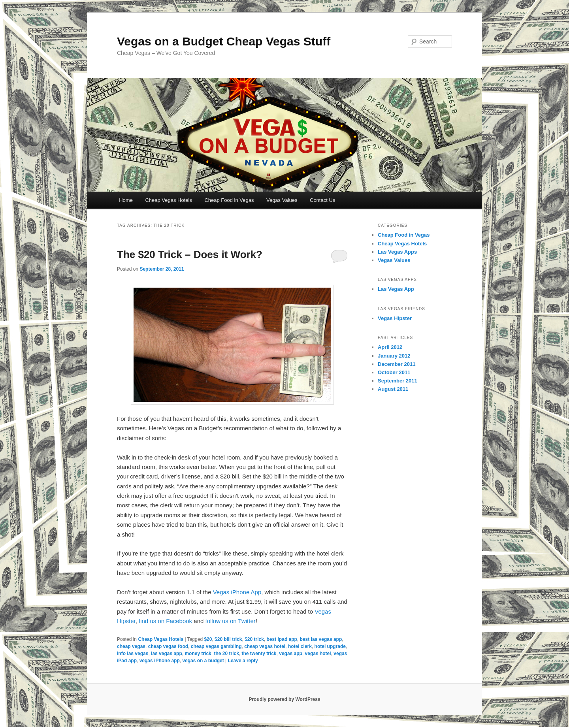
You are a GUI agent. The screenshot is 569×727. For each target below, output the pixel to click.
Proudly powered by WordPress (284, 699)
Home (126, 200)
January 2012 (394, 356)
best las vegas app (321, 639)
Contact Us (322, 200)
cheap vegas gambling (216, 646)
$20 (208, 639)
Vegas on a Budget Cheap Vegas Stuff (223, 41)
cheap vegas (131, 646)
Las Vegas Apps (397, 252)
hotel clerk (300, 646)
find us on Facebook (165, 621)
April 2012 (390, 347)
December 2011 (396, 364)
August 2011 (393, 389)
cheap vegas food (168, 646)
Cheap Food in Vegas (229, 200)
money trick (198, 653)
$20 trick (254, 639)
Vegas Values (282, 200)
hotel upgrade (330, 646)
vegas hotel (318, 653)
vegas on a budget (203, 660)
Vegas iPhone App (237, 592)
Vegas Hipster (395, 318)
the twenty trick (259, 653)
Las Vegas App (396, 289)
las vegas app (166, 653)
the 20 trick (226, 653)
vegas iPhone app (159, 660)
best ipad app (282, 639)
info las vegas (132, 653)
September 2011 (397, 381)
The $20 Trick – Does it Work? (189, 254)
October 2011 (394, 372)
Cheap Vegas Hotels (168, 200)
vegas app (290, 653)
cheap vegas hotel (264, 646)
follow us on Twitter (230, 621)
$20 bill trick (228, 639)
